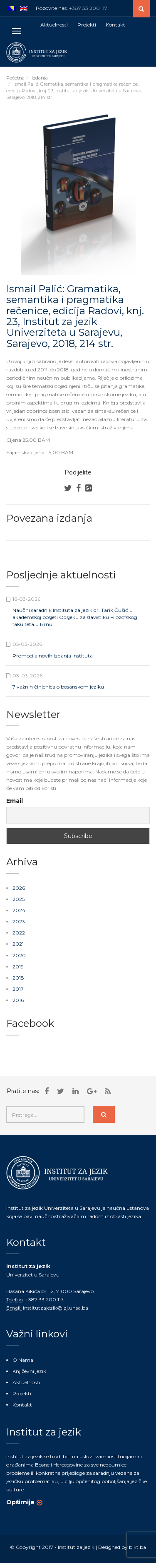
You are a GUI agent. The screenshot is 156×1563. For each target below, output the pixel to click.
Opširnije (20, 1502)
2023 (18, 921)
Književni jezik (29, 1371)
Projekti (21, 1393)
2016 (18, 1000)
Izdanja (40, 78)
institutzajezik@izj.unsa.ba (55, 1308)
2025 (18, 899)
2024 (18, 910)
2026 (18, 888)
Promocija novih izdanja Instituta (52, 656)
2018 (18, 978)
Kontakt (22, 1405)
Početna (15, 78)
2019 (18, 966)
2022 (18, 933)
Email (14, 800)
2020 (19, 955)
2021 (18, 944)
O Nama (22, 1360)
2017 (18, 989)
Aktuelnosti (26, 1382)
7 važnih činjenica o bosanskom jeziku (58, 687)
